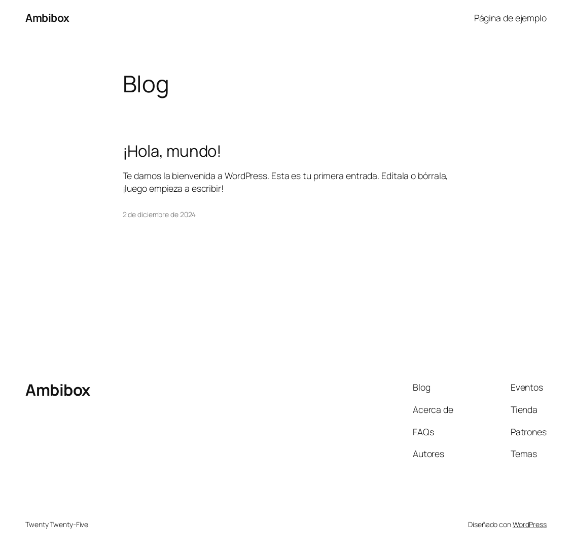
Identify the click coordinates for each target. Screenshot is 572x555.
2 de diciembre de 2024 (159, 214)
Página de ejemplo (510, 18)
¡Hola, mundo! (172, 151)
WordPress (530, 524)
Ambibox (47, 17)
